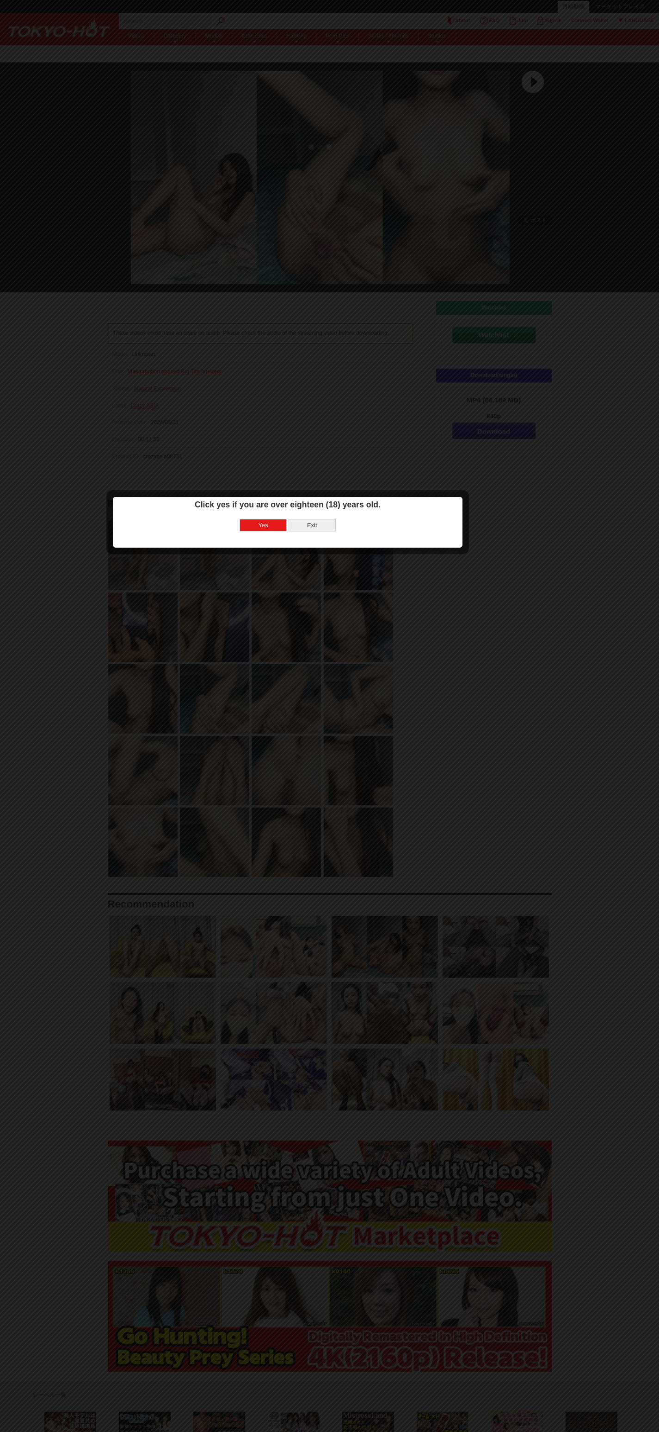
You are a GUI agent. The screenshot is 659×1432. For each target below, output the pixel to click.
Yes (305, 719)
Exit (354, 719)
